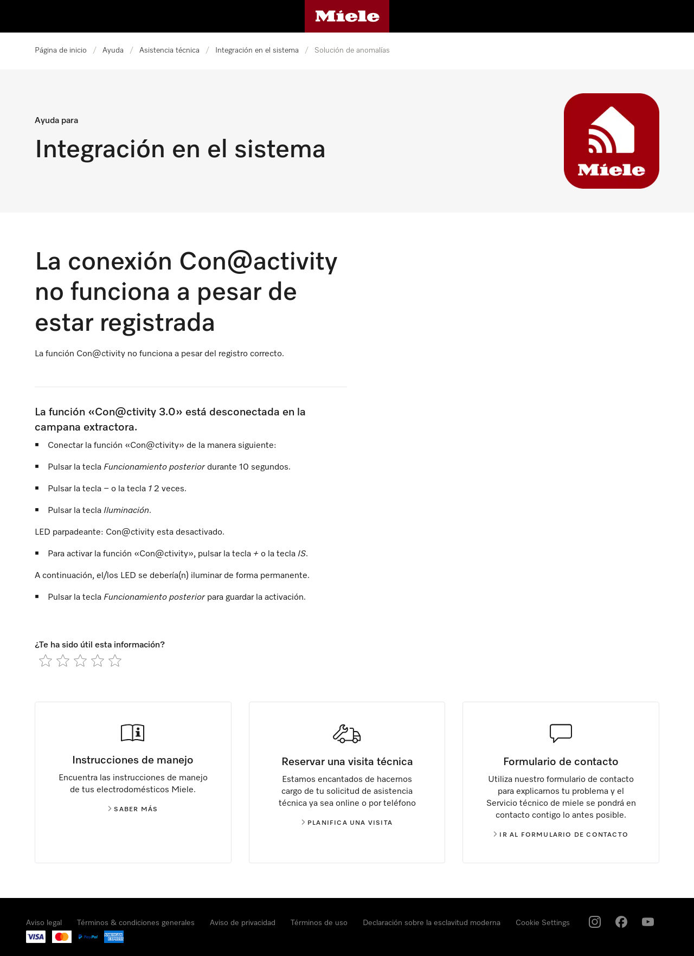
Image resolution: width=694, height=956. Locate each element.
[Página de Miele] (347, 16)
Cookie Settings (543, 923)
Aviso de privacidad (242, 923)
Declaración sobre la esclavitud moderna (431, 923)
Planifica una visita (347, 823)
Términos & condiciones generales (136, 923)
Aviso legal (44, 923)
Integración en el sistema (257, 50)
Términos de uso (319, 923)
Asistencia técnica (169, 50)
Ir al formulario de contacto (560, 835)
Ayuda (113, 50)
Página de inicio (61, 50)
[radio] (45, 660)
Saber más (133, 809)
